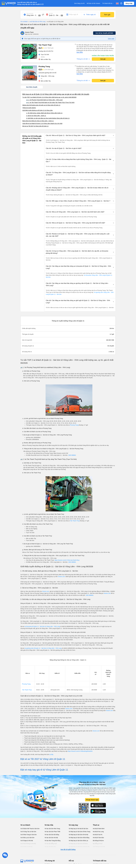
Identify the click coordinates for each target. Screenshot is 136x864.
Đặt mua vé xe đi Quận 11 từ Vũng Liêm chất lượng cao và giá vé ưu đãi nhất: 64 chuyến (55, 94)
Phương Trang (74, 425)
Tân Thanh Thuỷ (75, 521)
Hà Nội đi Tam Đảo (98, 837)
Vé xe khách (24, 21)
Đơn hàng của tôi (79, 3)
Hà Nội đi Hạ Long (98, 831)
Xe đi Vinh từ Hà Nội (26, 846)
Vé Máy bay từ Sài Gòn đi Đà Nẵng (79, 837)
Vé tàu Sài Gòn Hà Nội (51, 837)
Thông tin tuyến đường (29, 108)
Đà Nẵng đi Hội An (98, 840)
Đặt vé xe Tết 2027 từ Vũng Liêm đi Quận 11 (35, 126)
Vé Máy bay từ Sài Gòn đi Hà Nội (78, 834)
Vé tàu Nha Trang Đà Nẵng (52, 840)
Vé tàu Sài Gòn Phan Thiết (52, 831)
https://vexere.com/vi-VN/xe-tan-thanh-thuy (66, 560)
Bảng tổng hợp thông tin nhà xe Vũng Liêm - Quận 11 (38, 121)
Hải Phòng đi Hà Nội (99, 846)
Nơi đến (51, 13)
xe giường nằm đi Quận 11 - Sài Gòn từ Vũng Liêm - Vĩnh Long (43, 648)
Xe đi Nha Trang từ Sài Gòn (28, 834)
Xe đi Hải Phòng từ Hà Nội (28, 843)
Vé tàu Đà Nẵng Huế (51, 843)
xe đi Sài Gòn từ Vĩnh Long (36, 22)
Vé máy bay (73, 825)
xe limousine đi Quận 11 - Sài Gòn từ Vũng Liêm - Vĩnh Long (42, 626)
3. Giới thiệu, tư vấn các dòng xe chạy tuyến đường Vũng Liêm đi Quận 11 (48, 118)
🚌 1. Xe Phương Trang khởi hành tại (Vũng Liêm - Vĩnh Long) (44, 100)
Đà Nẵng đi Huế (97, 843)
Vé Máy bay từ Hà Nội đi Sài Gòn (78, 828)
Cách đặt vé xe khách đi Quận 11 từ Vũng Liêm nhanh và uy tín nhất (42, 123)
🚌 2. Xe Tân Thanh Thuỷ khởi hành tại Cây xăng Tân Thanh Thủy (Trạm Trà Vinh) (50, 102)
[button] (80, 135)
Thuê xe (96, 825)
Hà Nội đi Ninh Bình (98, 828)
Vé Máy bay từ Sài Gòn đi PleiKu (78, 843)
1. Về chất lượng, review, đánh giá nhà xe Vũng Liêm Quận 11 (44, 113)
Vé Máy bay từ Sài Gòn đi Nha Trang (79, 831)
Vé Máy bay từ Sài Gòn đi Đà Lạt (78, 840)
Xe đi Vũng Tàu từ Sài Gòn (28, 831)
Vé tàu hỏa (49, 825)
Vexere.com (61, 576)
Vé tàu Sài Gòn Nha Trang (52, 828)
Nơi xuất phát (30, 13)
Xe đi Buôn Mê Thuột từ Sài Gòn (29, 828)
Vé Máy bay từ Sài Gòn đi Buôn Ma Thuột (79, 847)
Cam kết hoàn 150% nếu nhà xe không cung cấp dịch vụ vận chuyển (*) (29, 3)
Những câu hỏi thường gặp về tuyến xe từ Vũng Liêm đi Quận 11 (41, 105)
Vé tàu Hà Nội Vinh (50, 846)
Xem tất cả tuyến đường (68, 849)
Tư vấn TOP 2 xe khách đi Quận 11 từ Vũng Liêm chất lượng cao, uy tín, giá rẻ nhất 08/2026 (49, 97)
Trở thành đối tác (108, 3)
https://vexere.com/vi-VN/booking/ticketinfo (80, 751)
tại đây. (51, 754)
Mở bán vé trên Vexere (93, 3)
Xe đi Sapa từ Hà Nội (26, 840)
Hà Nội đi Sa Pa (97, 834)
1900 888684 (72, 455)
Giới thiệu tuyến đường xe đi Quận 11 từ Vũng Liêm (37, 110)
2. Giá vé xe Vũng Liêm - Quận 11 (36, 115)
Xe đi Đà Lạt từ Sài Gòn (27, 837)
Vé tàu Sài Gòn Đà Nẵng (52, 834)
